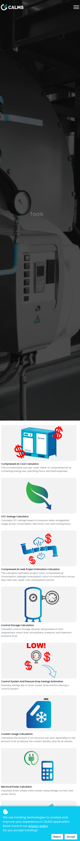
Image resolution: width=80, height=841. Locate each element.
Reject (57, 836)
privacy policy (38, 826)
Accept (71, 836)
